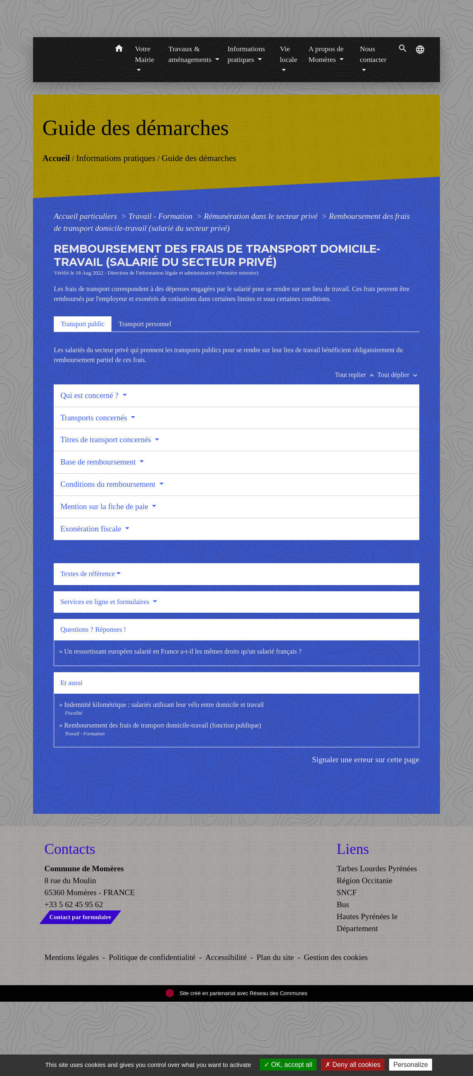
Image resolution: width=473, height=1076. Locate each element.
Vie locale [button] (288, 128)
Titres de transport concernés (106, 514)
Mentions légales (72, 1031)
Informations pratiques (116, 232)
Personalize (410, 1064)
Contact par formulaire (80, 991)
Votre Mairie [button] (144, 128)
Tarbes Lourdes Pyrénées (377, 943)
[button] (119, 124)
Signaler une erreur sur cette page (365, 834)
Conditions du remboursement (108, 558)
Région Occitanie (364, 954)
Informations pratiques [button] (246, 128)
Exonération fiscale (91, 603)
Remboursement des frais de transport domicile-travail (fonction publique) (162, 799)
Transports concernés (94, 492)
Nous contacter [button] (373, 128)
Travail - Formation (161, 290)
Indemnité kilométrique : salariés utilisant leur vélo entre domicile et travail (164, 778)
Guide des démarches (199, 232)
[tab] (83, 398)
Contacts (70, 923)
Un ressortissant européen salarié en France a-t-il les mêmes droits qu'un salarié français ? (183, 725)
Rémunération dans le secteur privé (261, 290)
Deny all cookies (352, 1064)
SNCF (347, 966)
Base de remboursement (99, 536)
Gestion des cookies (336, 1031)
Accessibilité (226, 1031)
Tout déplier (398, 449)
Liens (353, 923)
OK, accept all (288, 1064)
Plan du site (275, 1031)
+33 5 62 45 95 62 (74, 978)
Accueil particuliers (86, 290)
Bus (343, 978)
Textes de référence (87, 648)
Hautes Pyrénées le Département (367, 996)
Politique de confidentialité (152, 1031)
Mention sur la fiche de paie (105, 580)
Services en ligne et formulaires (105, 676)
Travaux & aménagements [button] (191, 128)
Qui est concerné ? (90, 469)
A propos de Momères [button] (326, 128)
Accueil (56, 232)
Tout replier (356, 449)
